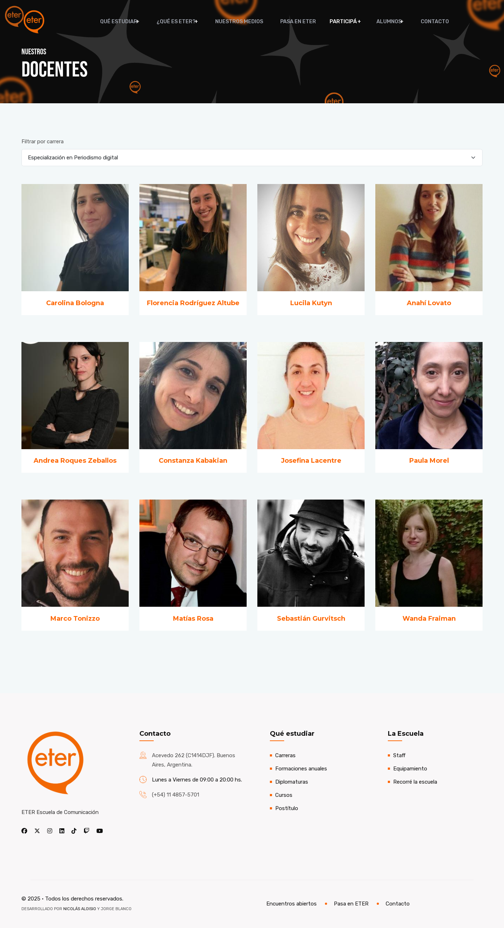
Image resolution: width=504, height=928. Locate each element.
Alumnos (383, 21)
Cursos (283, 795)
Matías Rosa (193, 618)
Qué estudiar (126, 21)
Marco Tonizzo (75, 618)
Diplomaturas (291, 782)
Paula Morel (429, 461)
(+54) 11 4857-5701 (175, 794)
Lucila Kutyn (311, 303)
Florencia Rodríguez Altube (193, 303)
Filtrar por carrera (42, 141)
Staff (399, 755)
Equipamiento (410, 768)
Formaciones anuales (301, 768)
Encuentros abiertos (291, 903)
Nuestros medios (242, 21)
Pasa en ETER (296, 21)
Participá (340, 21)
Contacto (426, 21)
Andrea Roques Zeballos (75, 461)
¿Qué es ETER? (181, 21)
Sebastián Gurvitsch (311, 618)
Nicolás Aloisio (79, 909)
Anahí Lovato (429, 303)
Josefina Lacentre (311, 461)
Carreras (285, 755)
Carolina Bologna (75, 303)
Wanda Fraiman (429, 618)
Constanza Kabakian (193, 461)
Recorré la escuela (415, 782)
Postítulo (286, 808)
